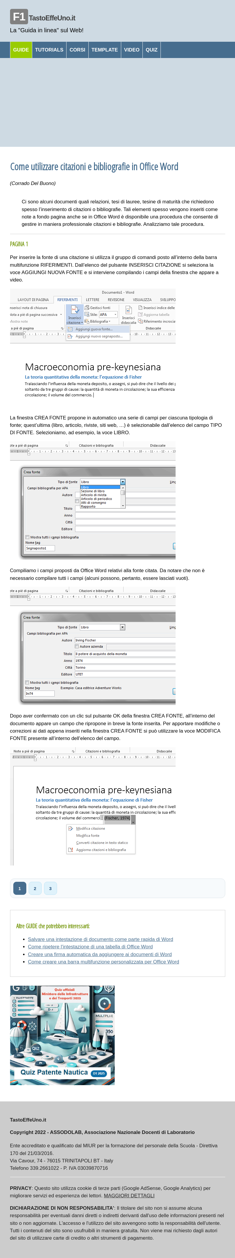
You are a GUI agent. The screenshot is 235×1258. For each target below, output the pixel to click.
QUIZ (152, 50)
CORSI (77, 50)
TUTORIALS (49, 50)
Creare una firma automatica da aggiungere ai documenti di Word (100, 954)
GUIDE (21, 50)
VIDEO (132, 50)
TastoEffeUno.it (42, 18)
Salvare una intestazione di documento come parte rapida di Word (100, 939)
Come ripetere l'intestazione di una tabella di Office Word (90, 947)
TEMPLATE (105, 50)
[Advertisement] (117, 102)
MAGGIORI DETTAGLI (129, 1196)
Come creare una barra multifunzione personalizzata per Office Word (103, 962)
